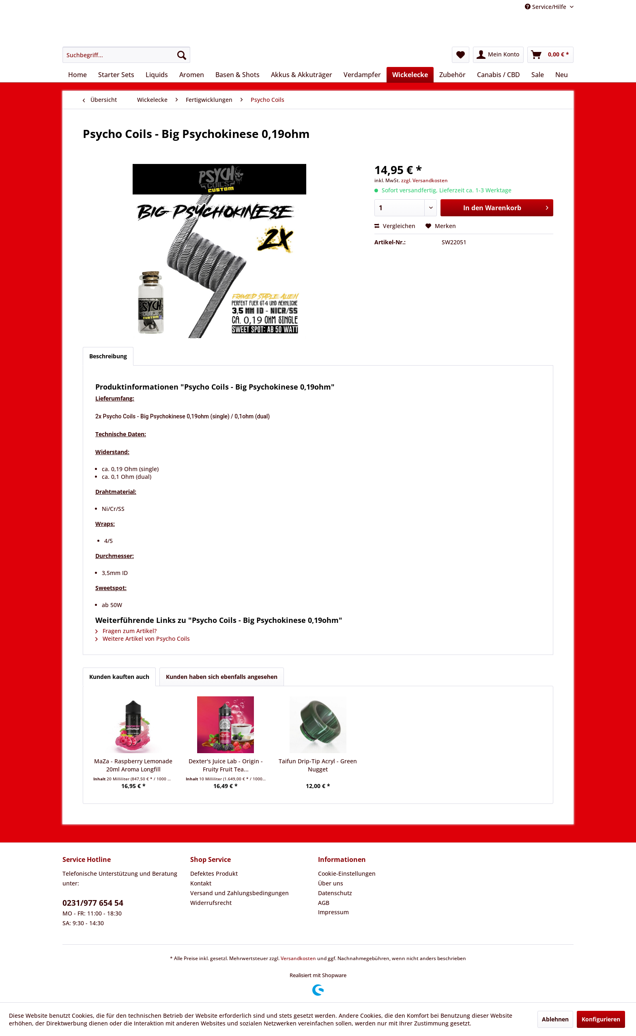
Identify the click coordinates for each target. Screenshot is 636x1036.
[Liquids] (157, 74)
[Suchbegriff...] (126, 55)
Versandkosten (298, 958)
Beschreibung (108, 356)
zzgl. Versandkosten (424, 180)
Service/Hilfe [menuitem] (546, 7)
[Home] (77, 74)
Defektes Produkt (214, 873)
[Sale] (538, 74)
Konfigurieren (601, 1019)
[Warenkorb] (550, 55)
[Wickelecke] (410, 74)
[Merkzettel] (460, 55)
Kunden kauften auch (119, 677)
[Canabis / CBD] (498, 74)
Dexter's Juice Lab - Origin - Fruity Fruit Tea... (226, 765)
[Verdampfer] (362, 74)
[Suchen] (181, 55)
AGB (323, 903)
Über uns (330, 883)
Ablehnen (555, 1019)
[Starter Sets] (116, 74)
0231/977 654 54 (92, 903)
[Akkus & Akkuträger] (301, 74)
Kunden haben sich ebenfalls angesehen (221, 677)
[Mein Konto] (498, 55)
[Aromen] (192, 74)
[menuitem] (126, 55)
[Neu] (562, 74)
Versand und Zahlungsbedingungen (239, 893)
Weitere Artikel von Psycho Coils (142, 638)
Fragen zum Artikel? (126, 631)
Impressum (333, 912)
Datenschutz (335, 893)
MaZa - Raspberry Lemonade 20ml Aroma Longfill (133, 765)
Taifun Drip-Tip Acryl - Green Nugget (318, 765)
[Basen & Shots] (237, 74)
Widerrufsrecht (211, 903)
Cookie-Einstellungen (347, 873)
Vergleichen (394, 226)
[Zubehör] (452, 74)
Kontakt (200, 883)
